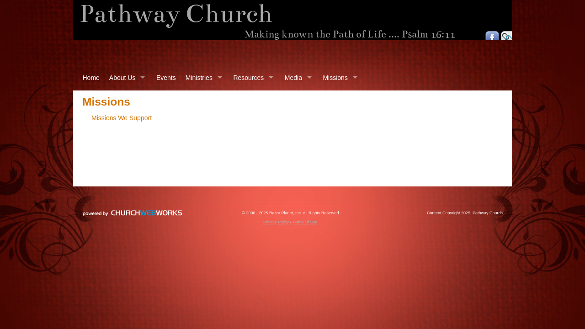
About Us (122, 77)
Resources (248, 77)
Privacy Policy (276, 222)
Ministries (199, 77)
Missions (335, 77)
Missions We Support (121, 118)
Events (166, 77)
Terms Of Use (305, 222)
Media (293, 77)
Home (91, 77)
